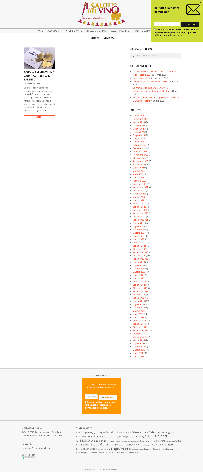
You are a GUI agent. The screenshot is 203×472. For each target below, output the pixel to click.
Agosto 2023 (139, 164)
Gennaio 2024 (139, 148)
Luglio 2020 (138, 265)
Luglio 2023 (138, 167)
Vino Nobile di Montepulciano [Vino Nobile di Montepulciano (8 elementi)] (128, 453)
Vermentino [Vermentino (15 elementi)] (110, 452)
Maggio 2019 (139, 310)
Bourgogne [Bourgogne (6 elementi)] (101, 433)
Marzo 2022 (138, 200)
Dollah (98, 469)
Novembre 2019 (140, 291)
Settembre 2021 (140, 219)
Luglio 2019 (138, 304)
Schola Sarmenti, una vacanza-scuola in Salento (39, 76)
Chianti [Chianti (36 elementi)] (149, 436)
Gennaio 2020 (139, 284)
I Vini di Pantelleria (142, 78)
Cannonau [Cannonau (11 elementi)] (80, 437)
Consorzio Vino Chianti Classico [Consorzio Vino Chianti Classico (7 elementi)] (118, 441)
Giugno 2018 (139, 346)
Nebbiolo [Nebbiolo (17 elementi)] (134, 444)
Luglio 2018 (138, 343)
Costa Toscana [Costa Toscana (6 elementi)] (135, 441)
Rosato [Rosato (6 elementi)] (105, 449)
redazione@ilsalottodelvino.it (36, 448)
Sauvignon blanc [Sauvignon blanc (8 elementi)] (159, 449)
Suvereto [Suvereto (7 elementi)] (79, 453)
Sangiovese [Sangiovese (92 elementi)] (118, 448)
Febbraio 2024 (139, 144)
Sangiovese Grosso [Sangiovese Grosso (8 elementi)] (136, 449)
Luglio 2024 (138, 132)
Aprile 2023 (138, 174)
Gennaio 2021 (139, 245)
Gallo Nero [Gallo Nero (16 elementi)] (159, 440)
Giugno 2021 (139, 229)
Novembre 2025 (140, 118)
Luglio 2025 (138, 125)
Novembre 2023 (140, 154)
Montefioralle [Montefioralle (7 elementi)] (124, 445)
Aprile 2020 (138, 275)
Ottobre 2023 (139, 158)
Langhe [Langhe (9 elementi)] (96, 445)
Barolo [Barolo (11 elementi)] (79, 432)
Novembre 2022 (140, 187)
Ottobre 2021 (139, 216)
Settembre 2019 (140, 297)
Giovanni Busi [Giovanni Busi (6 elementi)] (170, 441)
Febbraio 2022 (139, 203)
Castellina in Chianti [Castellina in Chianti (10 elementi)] (93, 437)
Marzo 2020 (138, 278)
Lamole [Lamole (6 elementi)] (90, 445)
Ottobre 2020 (139, 255)
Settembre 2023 (140, 161)
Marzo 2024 (138, 141)
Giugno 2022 (139, 193)
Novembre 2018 (140, 330)
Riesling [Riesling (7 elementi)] (100, 449)
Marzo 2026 (138, 115)
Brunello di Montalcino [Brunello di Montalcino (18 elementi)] (118, 432)
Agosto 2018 (139, 340)
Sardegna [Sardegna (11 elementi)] (148, 449)
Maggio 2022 (139, 197)
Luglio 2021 (138, 226)
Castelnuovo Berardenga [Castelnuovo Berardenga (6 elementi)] (110, 437)
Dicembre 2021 (140, 210)
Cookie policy (28, 454)
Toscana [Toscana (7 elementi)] (92, 453)
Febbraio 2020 (139, 281)
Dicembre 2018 (140, 327)
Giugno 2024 (139, 135)
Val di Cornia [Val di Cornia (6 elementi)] (99, 453)
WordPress (114, 469)
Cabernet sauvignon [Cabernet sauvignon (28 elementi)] (162, 432)
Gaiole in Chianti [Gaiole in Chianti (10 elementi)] (147, 441)
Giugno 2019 (139, 307)
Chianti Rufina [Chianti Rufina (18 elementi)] (98, 440)
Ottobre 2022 (139, 190)
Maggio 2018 (139, 349)
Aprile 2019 (138, 314)
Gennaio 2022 (139, 206)
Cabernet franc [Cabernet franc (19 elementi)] (139, 432)
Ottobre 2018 (139, 333)
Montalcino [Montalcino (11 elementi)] (113, 445)
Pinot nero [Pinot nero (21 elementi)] (167, 444)
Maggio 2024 (139, 138)
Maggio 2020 (139, 271)
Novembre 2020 (140, 252)
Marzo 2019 (138, 317)
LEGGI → (39, 117)
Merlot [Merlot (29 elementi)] (104, 444)
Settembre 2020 (140, 258)
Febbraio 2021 (139, 242)
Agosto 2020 (139, 262)
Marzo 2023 (138, 177)
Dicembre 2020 (140, 249)
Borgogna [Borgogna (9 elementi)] (93, 432)
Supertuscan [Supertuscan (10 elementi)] (171, 449)
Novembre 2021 (140, 213)
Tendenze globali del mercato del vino (151, 81)
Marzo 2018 (138, 356)
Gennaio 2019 (139, 323)
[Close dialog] (200, 2)
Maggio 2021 (139, 232)
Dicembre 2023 (140, 151)
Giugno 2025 (139, 128)
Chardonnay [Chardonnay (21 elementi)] (137, 436)
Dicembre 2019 (140, 288)
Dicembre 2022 (140, 184)
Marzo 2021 (138, 239)
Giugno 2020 (139, 268)
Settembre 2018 (140, 336)
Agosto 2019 (139, 301)
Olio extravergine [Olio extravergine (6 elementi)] (145, 445)
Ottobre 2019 (139, 294)
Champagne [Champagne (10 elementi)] (124, 437)
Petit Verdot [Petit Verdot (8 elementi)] (156, 445)
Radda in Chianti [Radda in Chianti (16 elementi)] (88, 448)
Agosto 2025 (139, 122)
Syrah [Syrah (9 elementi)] (85, 452)
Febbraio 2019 (139, 320)
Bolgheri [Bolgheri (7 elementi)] (86, 433)
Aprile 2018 (138, 353)
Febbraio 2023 (139, 180)
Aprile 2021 (138, 236)
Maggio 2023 (139, 170)
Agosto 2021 (139, 223)
